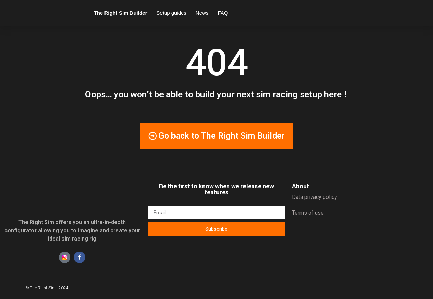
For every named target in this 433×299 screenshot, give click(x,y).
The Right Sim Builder (121, 13)
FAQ (223, 13)
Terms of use (308, 212)
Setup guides (171, 13)
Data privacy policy (314, 197)
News (202, 13)
